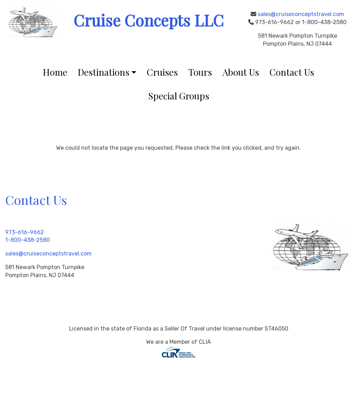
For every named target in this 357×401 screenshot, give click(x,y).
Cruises (162, 72)
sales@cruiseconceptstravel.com (301, 14)
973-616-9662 (24, 232)
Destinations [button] (103, 72)
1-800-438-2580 (27, 240)
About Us (240, 72)
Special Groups (178, 96)
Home (55, 72)
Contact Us (291, 72)
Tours (200, 72)
